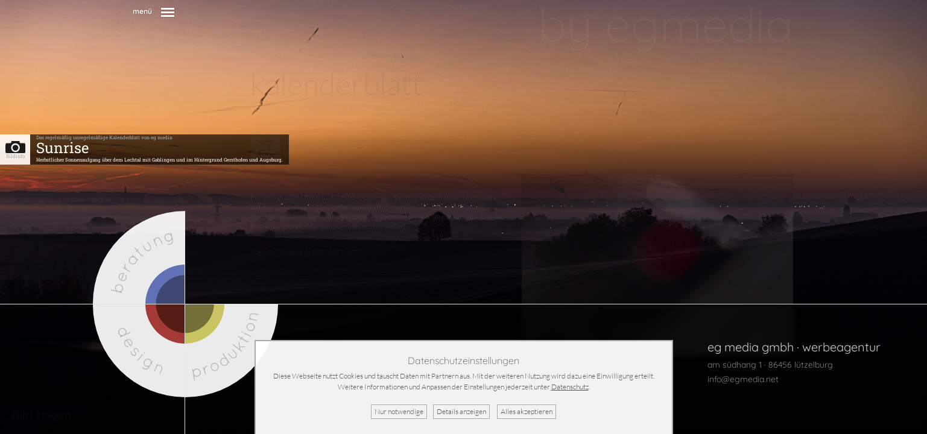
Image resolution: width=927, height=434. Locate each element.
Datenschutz (570, 386)
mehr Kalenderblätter (325, 251)
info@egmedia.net (743, 379)
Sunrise (62, 147)
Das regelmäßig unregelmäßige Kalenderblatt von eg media (104, 137)
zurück (263, 251)
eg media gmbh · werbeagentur (794, 346)
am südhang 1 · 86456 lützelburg (770, 364)
